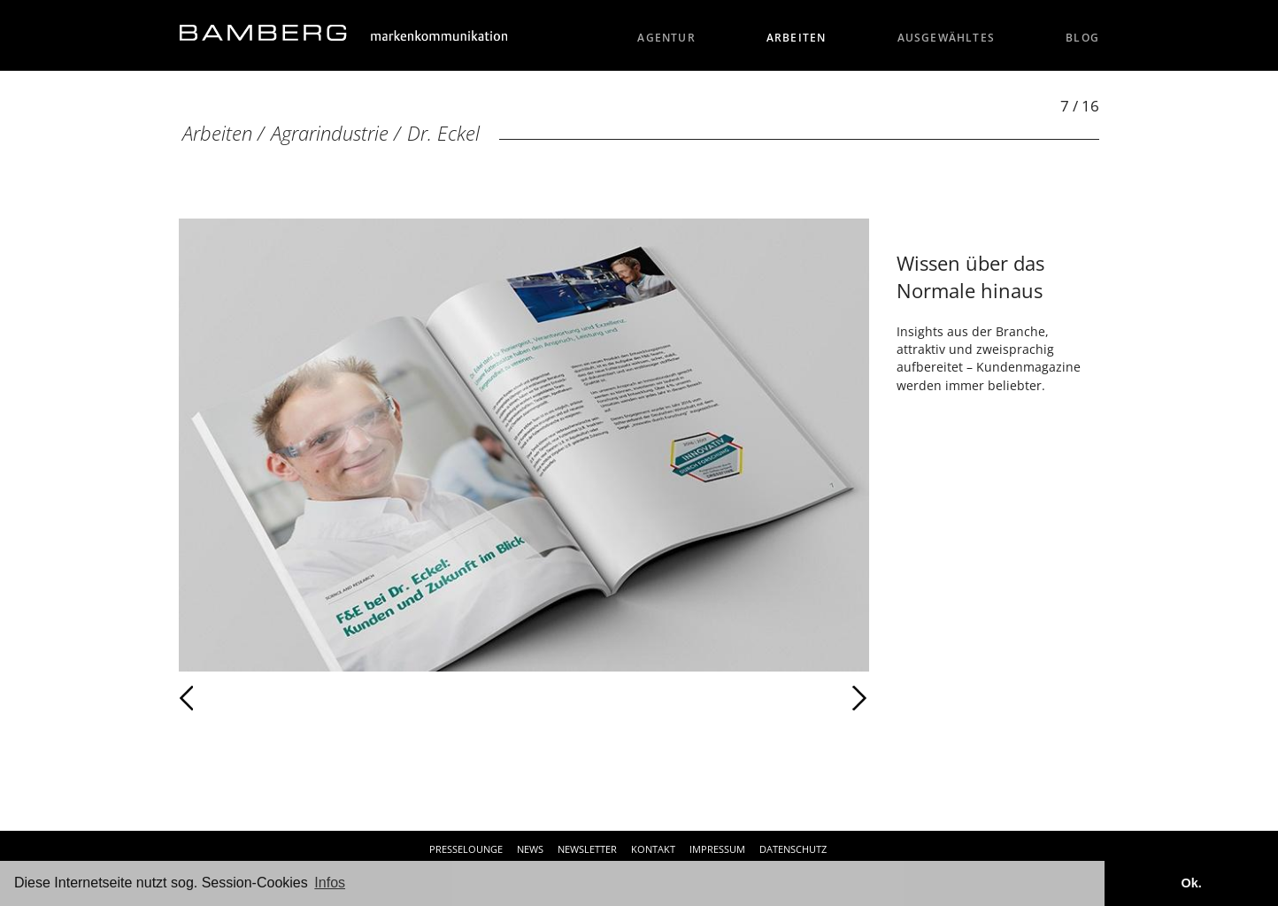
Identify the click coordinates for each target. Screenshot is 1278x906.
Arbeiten (796, 37)
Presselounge (466, 849)
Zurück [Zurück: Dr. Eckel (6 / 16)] (225, 698)
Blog (1082, 37)
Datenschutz (793, 849)
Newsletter (587, 849)
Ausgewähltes (946, 37)
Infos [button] (329, 882)
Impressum (717, 849)
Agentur (666, 37)
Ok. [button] (1191, 883)
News (530, 849)
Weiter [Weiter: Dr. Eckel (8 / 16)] (696, 698)
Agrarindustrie (330, 133)
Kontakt (653, 849)
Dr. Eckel (443, 133)
